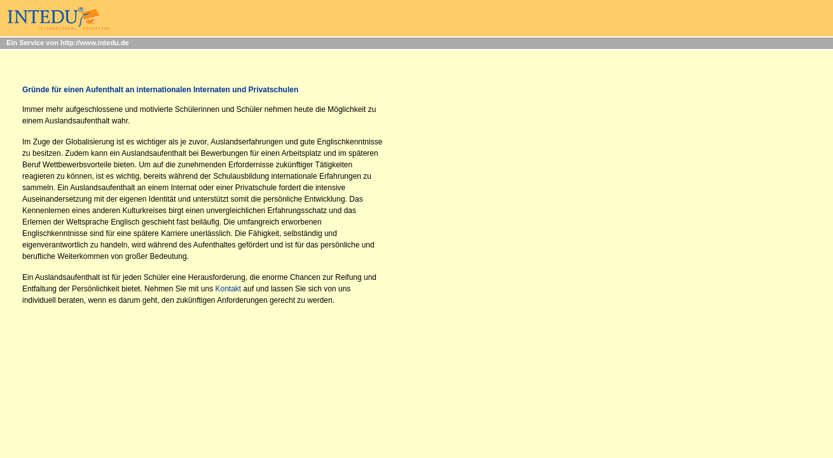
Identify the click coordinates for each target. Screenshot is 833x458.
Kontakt (229, 288)
